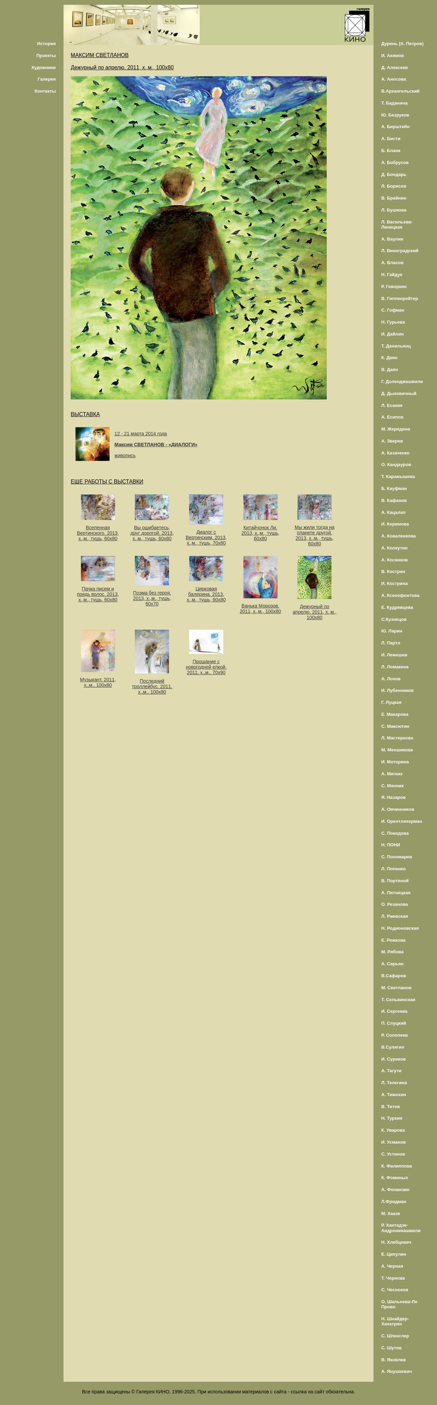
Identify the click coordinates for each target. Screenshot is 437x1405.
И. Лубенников (397, 690)
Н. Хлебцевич (396, 1242)
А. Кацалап (393, 512)
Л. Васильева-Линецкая (397, 224)
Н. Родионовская (400, 928)
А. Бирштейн (395, 126)
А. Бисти (390, 138)
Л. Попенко (393, 868)
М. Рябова (392, 951)
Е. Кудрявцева (397, 607)
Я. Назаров (393, 797)
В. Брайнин (394, 198)
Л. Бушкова (394, 210)
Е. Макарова (395, 714)
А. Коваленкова (398, 535)
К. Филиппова (396, 1166)
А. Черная (392, 1266)
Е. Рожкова (393, 940)
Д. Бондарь (394, 174)
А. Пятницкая (396, 892)
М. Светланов (396, 987)
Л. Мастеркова (397, 737)
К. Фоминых (394, 1177)
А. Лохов (391, 678)
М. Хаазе (390, 1213)
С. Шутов (391, 1347)
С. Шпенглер (395, 1335)
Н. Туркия (392, 1118)
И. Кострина (394, 583)
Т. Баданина (394, 103)
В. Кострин (393, 571)
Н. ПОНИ (390, 844)
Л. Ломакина (395, 666)
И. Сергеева (394, 1011)
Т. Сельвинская (398, 999)
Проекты (46, 55)
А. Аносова (393, 79)
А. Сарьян (392, 963)
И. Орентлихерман (401, 821)
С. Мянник (392, 785)
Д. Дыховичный (399, 393)
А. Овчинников (397, 809)
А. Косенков (394, 559)
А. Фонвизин (395, 1189)
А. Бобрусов (395, 162)
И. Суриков (393, 1059)
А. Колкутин (394, 547)
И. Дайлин (392, 334)
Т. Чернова (393, 1278)
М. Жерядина (395, 429)
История (46, 43)
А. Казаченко (395, 452)
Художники (43, 67)
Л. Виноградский (400, 250)
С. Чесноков (394, 1289)
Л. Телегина (394, 1082)
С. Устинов (393, 1154)
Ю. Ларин (392, 630)
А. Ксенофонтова (400, 595)
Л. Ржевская (394, 916)
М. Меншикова (397, 749)
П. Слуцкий (393, 1023)
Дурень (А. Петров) (402, 43)
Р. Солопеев (394, 1035)
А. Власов (392, 262)
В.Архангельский (400, 91)
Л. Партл (390, 642)
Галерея (47, 79)
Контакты (45, 91)
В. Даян (389, 369)
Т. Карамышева (398, 476)
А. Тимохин (393, 1094)
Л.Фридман (393, 1201)
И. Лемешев (394, 654)
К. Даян (389, 357)
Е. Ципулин (393, 1254)
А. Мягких (392, 773)
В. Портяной (395, 880)
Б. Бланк (390, 150)
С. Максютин (395, 726)
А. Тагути (391, 1070)
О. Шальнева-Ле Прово (399, 1304)
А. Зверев (392, 441)
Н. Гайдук (392, 274)
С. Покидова (395, 833)
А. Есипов (392, 417)
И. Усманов (393, 1142)
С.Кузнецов (394, 619)
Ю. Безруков (395, 115)
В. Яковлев (393, 1359)
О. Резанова (394, 904)
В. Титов (390, 1106)
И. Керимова (395, 524)
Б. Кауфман (394, 488)
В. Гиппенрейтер (399, 298)
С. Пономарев (396, 856)
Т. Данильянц (396, 346)
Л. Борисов (393, 186)
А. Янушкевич (396, 1371)
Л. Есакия (392, 405)
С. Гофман (393, 310)
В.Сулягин (392, 1047)
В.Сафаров (393, 975)
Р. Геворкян (394, 286)
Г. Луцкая (391, 702)
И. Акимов (392, 55)
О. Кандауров (396, 464)
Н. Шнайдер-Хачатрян (395, 1321)
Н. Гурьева (393, 322)
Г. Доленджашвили (402, 381)
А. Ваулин (392, 239)
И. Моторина (395, 761)
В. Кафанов (394, 500)
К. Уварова (393, 1130)
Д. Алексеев (394, 67)
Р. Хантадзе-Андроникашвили (401, 1228)
